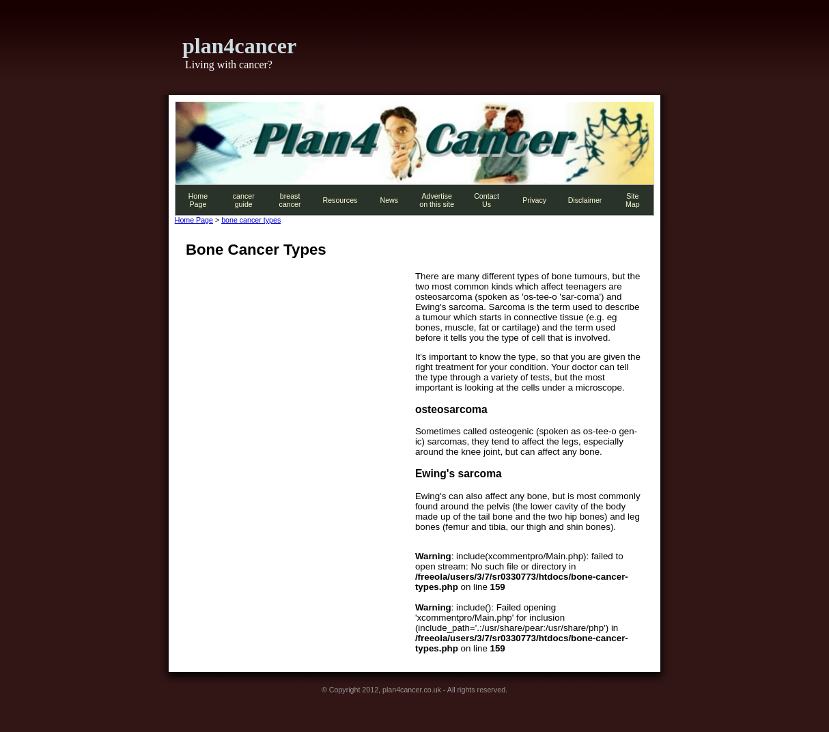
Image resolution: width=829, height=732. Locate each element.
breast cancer (290, 200)
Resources (339, 200)
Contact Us (486, 200)
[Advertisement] (300, 366)
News (389, 200)
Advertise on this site (436, 200)
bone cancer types (251, 220)
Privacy (534, 200)
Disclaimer (585, 200)
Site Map (633, 200)
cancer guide (244, 200)
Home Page (198, 200)
